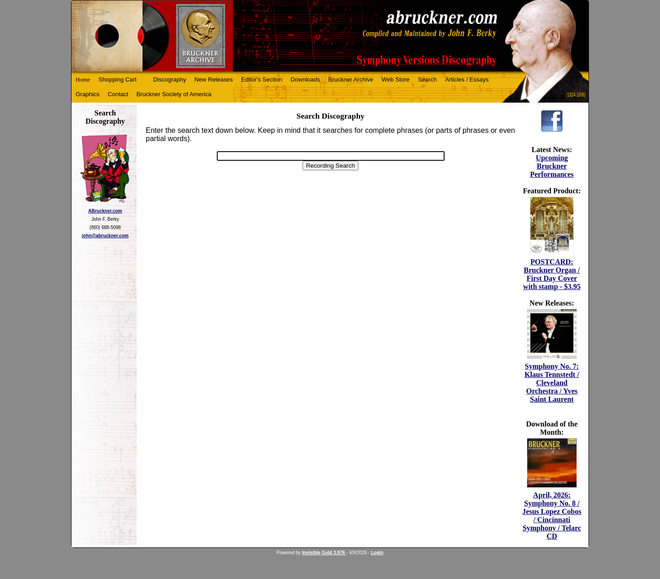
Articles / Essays (467, 79)
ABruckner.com (105, 210)
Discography (169, 79)
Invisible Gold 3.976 (324, 552)
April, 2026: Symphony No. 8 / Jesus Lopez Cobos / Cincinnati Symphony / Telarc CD (552, 515)
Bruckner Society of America (174, 94)
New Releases (213, 79)
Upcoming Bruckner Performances (551, 166)
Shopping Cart (118, 79)
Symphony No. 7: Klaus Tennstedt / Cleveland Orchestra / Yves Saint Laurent (551, 382)
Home (83, 79)
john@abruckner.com (105, 235)
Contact (118, 94)
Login (377, 552)
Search (427, 79)
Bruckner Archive (350, 79)
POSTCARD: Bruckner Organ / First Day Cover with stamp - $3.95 (551, 274)
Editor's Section (261, 79)
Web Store (396, 79)
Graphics (87, 94)
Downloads (305, 79)
